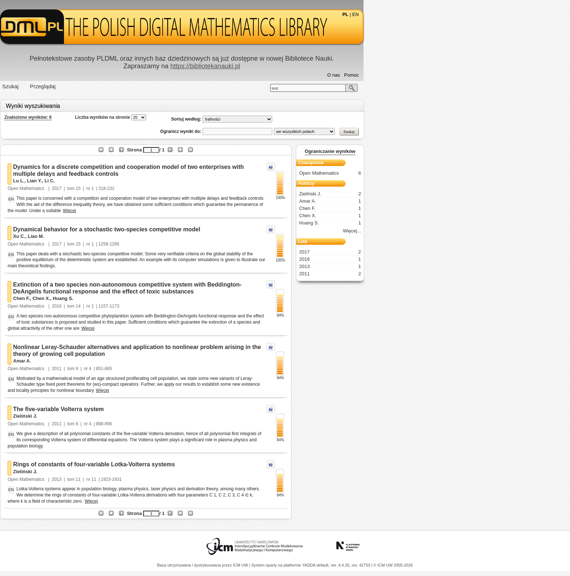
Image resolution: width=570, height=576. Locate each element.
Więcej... (455, 231)
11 (181, 479)
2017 (160, 188)
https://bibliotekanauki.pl (308, 66)
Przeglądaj (146, 86)
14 (181, 306)
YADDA (309, 565)
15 (181, 188)
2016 (160, 306)
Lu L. (122, 180)
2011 (160, 368)
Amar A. (125, 361)
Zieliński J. (128, 416)
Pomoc (454, 75)
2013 (160, 479)
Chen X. (144, 298)
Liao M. (139, 236)
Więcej (172, 210)
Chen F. (124, 298)
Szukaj (113, 86)
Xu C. (122, 236)
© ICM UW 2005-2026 (393, 565)
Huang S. (166, 298)
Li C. (153, 180)
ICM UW (241, 565)
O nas (436, 75)
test (378, 88)
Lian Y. (137, 180)
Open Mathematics (130, 188)
